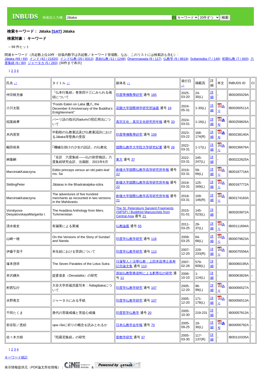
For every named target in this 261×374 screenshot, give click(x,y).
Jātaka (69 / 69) (16, 59)
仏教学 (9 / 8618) (175, 59)
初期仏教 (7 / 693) (235, 59)
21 (118, 200)
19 (169, 108)
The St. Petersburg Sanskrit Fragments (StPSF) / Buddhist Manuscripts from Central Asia (144, 212)
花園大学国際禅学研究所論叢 (137, 108)
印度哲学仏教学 (127, 313)
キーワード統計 (16, 357)
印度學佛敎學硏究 (129, 95)
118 (154, 239)
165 (154, 95)
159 (154, 134)
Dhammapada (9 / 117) (144, 59)
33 (173, 122)
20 (149, 313)
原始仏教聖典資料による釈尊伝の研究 (144, 273)
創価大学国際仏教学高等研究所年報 (142, 170)
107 (154, 288)
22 (118, 174)
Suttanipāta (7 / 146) (205, 59)
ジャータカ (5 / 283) (43, 63)
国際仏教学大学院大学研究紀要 (139, 147)
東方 (119, 159)
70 (153, 325)
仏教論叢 (122, 226)
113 (154, 251)
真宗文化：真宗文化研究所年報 (139, 122)
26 (173, 147)
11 (122, 278)
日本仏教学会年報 (129, 325)
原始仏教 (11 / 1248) (110, 59)
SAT (56, 31)
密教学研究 (124, 337)
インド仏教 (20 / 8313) (77, 59)
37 (133, 159)
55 (139, 226)
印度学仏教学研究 (129, 239)
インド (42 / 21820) (44, 59)
